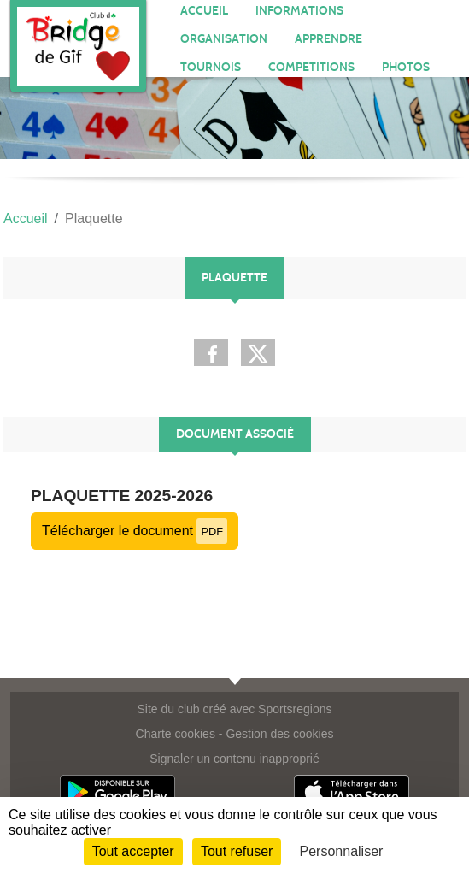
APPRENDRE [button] (328, 39)
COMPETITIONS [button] (311, 67)
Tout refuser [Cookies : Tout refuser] (237, 851)
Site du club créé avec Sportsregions (234, 709)
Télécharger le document (134, 530)
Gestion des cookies (279, 734)
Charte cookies (175, 734)
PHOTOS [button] (406, 67)
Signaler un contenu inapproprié (234, 758)
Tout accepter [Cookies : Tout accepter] (133, 851)
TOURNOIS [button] (210, 67)
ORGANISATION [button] (223, 39)
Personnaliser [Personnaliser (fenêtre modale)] (342, 851)
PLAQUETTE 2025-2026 (122, 496)
